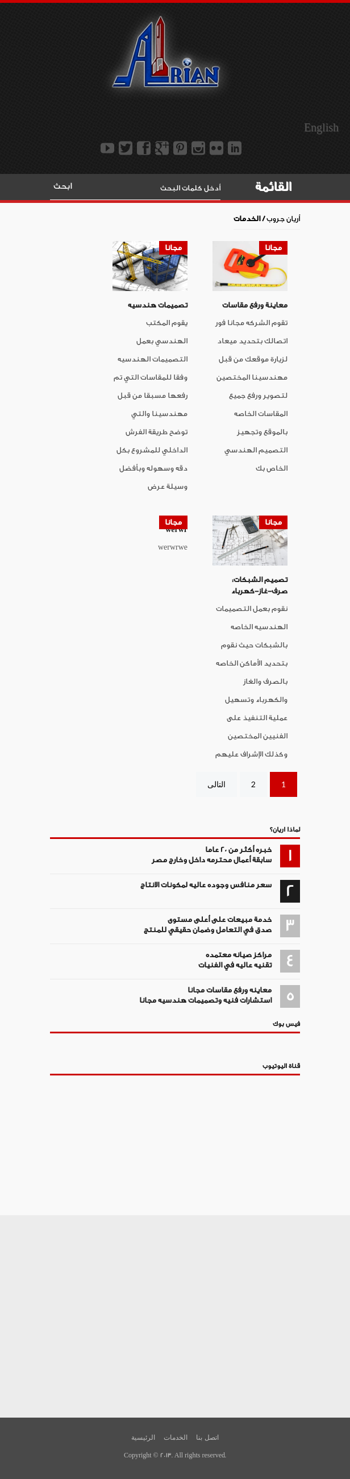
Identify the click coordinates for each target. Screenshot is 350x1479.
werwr (176, 529)
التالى (216, 784)
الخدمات (176, 1437)
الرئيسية (143, 1437)
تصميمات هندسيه (158, 305)
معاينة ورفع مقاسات (255, 305)
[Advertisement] (175, 1314)
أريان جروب (283, 218)
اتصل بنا (207, 1437)
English (321, 128)
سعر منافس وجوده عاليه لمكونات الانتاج (206, 884)
